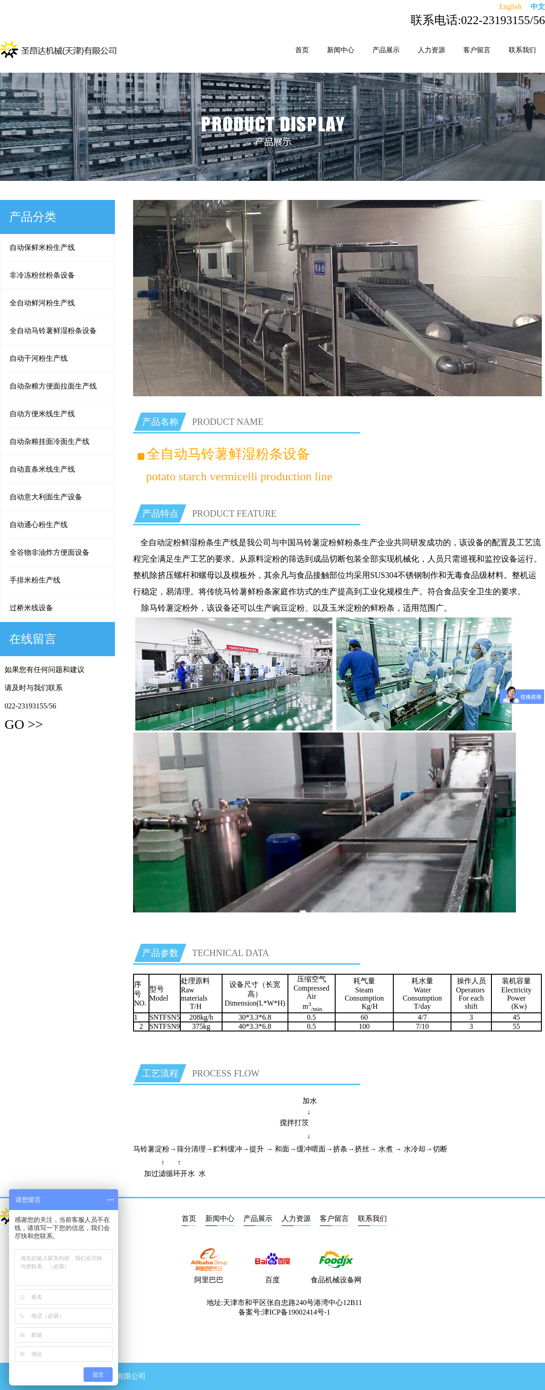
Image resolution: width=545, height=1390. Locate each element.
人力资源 (431, 50)
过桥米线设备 (31, 608)
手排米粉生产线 (35, 580)
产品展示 (386, 50)
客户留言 (476, 50)
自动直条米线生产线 (42, 469)
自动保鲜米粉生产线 (42, 247)
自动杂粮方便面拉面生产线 (53, 386)
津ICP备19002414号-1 (296, 1312)
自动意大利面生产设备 (46, 497)
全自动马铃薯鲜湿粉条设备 (53, 330)
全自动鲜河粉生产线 (42, 303)
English (510, 6)
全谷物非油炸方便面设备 (49, 552)
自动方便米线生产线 (42, 414)
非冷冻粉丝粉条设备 (42, 275)
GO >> (24, 724)
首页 (302, 50)
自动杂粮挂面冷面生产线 (49, 441)
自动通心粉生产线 (39, 524)
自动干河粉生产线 (39, 358)
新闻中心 (340, 50)
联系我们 (522, 50)
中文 (537, 6)
